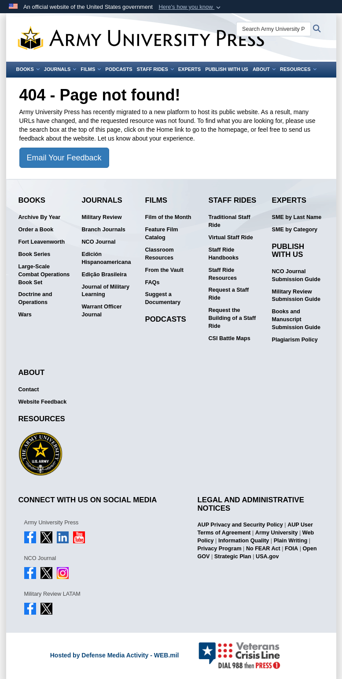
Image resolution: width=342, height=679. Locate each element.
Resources (298, 69)
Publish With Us (226, 69)
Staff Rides (154, 69)
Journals (60, 69)
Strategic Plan (232, 556)
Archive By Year (39, 217)
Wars (25, 315)
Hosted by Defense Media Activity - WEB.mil (114, 655)
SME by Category (295, 229)
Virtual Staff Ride (231, 237)
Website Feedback (42, 402)
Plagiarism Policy (295, 340)
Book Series (34, 254)
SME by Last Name (297, 217)
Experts (189, 69)
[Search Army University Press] (273, 29)
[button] (190, 7)
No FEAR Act (263, 548)
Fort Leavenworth (41, 242)
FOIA (291, 548)
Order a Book (36, 229)
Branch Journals (103, 229)
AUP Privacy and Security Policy (240, 525)
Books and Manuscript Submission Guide (296, 319)
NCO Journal (99, 242)
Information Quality (243, 541)
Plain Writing (291, 541)
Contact (28, 389)
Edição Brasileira (104, 274)
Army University (276, 533)
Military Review (102, 217)
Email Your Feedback (64, 157)
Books (28, 69)
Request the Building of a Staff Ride (232, 318)
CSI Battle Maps (229, 338)
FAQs (152, 282)
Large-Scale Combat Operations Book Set (44, 274)
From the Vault (164, 270)
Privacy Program (220, 548)
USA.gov (267, 556)
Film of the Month (168, 217)
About (264, 69)
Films (91, 69)
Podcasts (118, 69)
